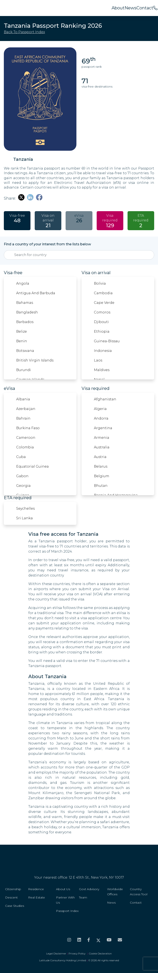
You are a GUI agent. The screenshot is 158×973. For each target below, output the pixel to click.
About (118, 7)
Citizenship (13, 889)
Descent (11, 897)
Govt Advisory (89, 889)
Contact (144, 7)
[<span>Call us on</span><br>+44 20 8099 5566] (155, 8)
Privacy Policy (78, 953)
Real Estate (36, 897)
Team (83, 897)
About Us (63, 889)
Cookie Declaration (100, 953)
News (130, 7)
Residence (36, 889)
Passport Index (67, 911)
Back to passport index (24, 32)
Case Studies (14, 906)
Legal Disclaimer (56, 953)
